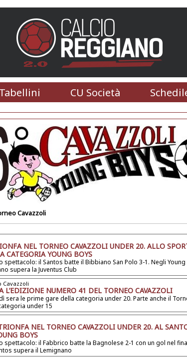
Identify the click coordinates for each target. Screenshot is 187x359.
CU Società (95, 92)
